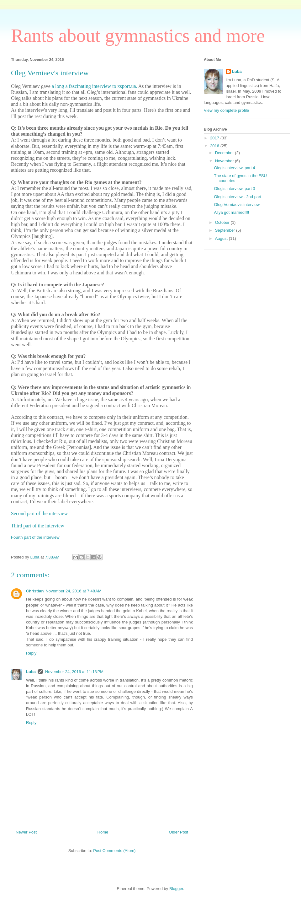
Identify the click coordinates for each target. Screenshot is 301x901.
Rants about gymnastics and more (138, 35)
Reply (31, 653)
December (225, 152)
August (222, 238)
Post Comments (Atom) (114, 850)
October (223, 222)
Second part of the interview (40, 513)
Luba (31, 671)
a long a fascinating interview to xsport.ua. (93, 86)
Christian (35, 591)
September (225, 230)
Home (103, 832)
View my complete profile (226, 110)
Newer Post (26, 832)
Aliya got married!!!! (231, 212)
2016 (215, 145)
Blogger (176, 888)
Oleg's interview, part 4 (234, 167)
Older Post (178, 832)
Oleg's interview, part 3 (234, 188)
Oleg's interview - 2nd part (237, 196)
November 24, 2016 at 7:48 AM (73, 591)
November (225, 161)
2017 (215, 138)
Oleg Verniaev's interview (237, 204)
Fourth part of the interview (35, 537)
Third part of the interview (37, 525)
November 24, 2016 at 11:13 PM (74, 671)
